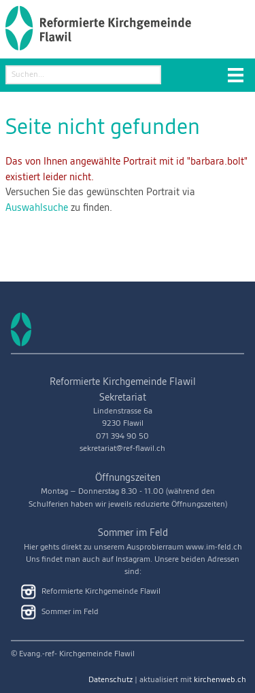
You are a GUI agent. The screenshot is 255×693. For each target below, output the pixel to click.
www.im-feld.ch (214, 547)
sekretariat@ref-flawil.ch (122, 448)
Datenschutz (110, 679)
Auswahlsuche (36, 208)
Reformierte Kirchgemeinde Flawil (90, 591)
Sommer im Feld (60, 612)
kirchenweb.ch (220, 679)
